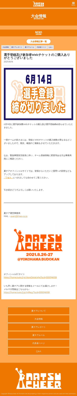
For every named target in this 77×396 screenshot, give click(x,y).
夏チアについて (38, 310)
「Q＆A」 (8, 177)
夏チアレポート (16, 47)
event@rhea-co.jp (19, 216)
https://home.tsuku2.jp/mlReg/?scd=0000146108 (27, 292)
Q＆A (50, 47)
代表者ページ (41, 47)
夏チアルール (29, 47)
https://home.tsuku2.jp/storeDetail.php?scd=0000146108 (30, 277)
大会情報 (6, 47)
